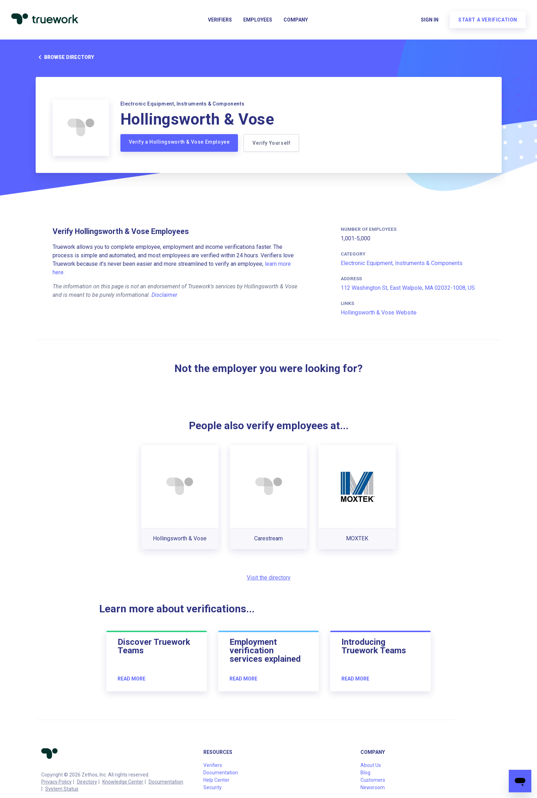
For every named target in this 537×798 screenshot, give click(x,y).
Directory (87, 782)
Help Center (216, 780)
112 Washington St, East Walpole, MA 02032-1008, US (408, 287)
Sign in (429, 20)
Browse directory (65, 57)
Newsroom (372, 787)
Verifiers (220, 20)
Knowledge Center (122, 782)
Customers (372, 780)
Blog (365, 772)
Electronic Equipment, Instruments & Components (402, 263)
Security (212, 787)
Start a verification (487, 20)
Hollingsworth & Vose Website (379, 312)
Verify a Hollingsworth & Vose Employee (179, 142)
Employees (257, 20)
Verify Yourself (271, 143)
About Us (370, 765)
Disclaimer (164, 295)
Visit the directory (269, 577)
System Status (61, 789)
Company (296, 20)
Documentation (166, 782)
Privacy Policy (56, 782)
